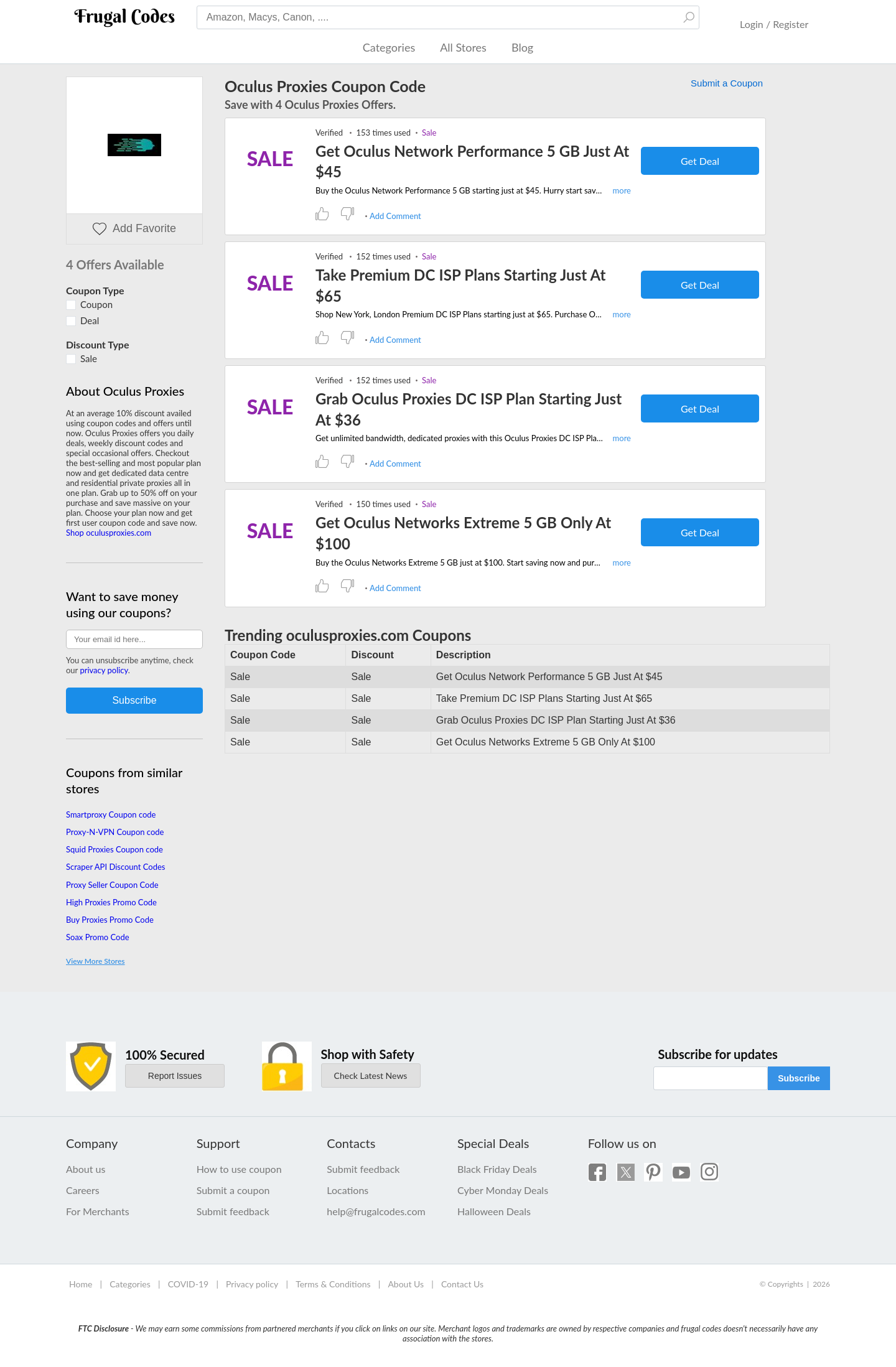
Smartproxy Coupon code (111, 814)
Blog (522, 47)
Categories (389, 47)
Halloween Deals (494, 1211)
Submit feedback (233, 1211)
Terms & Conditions (333, 1284)
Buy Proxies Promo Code (110, 920)
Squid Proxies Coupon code (114, 849)
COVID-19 (188, 1284)
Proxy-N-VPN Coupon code (115, 832)
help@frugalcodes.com (376, 1211)
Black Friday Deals (497, 1169)
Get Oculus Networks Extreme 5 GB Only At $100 (463, 533)
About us (85, 1169)
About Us (406, 1284)
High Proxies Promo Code (111, 902)
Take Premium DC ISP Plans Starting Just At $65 (460, 285)
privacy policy (104, 670)
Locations (347, 1190)
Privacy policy (252, 1284)
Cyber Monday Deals (502, 1190)
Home (80, 1284)
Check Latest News (371, 1075)
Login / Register (774, 24)
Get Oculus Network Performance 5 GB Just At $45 (472, 161)
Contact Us (462, 1284)
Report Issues (175, 1076)
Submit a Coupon (727, 83)
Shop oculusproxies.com (108, 533)
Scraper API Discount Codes (115, 867)
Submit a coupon (233, 1190)
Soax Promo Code (97, 937)
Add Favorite (134, 228)
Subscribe (799, 1078)
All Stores (463, 47)
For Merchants (97, 1211)
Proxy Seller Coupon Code (112, 885)
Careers (83, 1190)
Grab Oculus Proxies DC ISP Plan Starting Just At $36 (468, 409)
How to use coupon (239, 1169)
